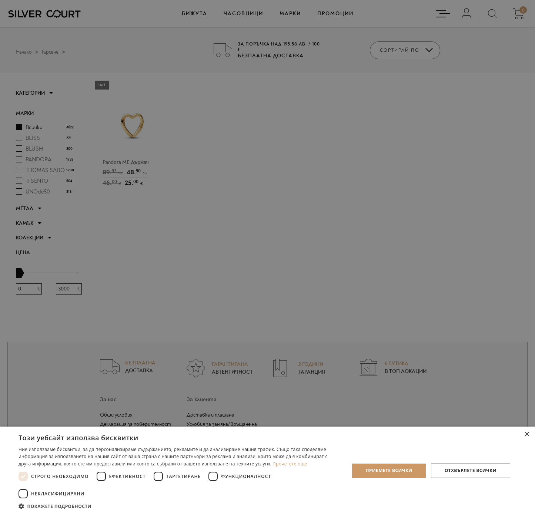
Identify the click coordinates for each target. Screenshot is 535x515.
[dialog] (267, 257)
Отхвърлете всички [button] (470, 470)
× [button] (526, 434)
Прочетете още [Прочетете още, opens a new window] (289, 464)
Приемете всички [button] (388, 470)
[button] (179, 505)
